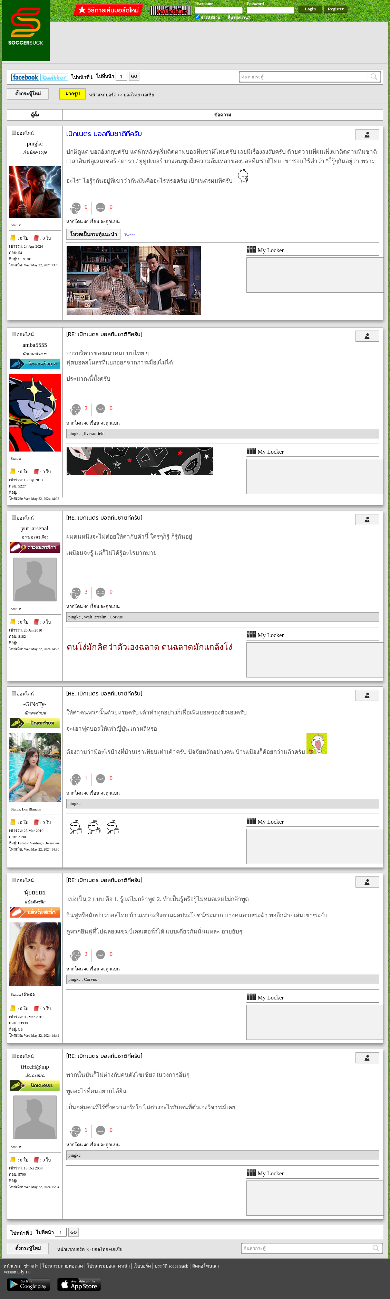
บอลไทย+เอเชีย (139, 94)
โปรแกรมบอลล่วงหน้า (108, 1266)
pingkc (35, 143)
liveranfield (94, 433)
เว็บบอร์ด (142, 1266)
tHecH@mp (35, 1066)
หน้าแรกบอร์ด (102, 94)
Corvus (116, 616)
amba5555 (35, 345)
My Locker (265, 250)
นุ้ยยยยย (35, 892)
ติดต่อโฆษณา (205, 1266)
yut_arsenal (34, 528)
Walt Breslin (95, 616)
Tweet (129, 234)
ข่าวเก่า (31, 1266)
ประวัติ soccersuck (171, 1266)
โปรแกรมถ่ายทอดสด (62, 1266)
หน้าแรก (11, 1266)
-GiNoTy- (35, 704)
